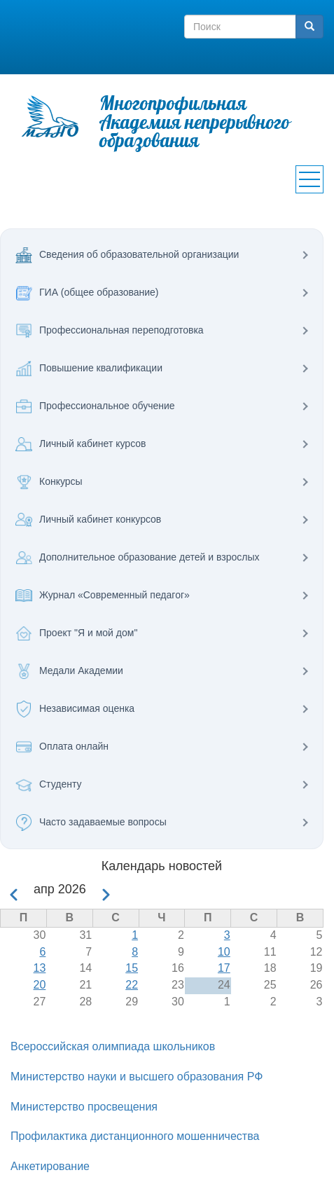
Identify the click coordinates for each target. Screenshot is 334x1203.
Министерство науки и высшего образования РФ (137, 1076)
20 (40, 985)
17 (224, 968)
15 (131, 968)
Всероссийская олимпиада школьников (113, 1046)
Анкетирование (50, 1166)
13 (40, 968)
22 (131, 985)
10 (224, 952)
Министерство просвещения (84, 1107)
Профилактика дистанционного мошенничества (135, 1136)
